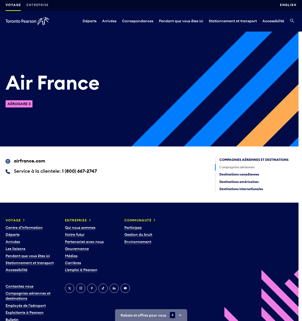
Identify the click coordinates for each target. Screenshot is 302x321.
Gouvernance (77, 248)
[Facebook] (91, 288)
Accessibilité (273, 21)
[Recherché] (292, 21)
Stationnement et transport (233, 21)
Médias (71, 255)
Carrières (73, 262)
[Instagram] (80, 288)
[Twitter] (69, 288)
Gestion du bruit (138, 234)
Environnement (137, 241)
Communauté (137, 220)
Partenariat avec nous (84, 241)
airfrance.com (29, 161)
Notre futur (74, 234)
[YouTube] (125, 288)
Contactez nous (19, 286)
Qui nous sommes (80, 227)
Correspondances (137, 21)
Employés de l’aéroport (26, 305)
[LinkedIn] (114, 288)
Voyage (13, 5)
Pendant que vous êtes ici (181, 21)
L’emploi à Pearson (81, 269)
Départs (89, 21)
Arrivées (109, 21)
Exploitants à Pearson (25, 312)
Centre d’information (24, 227)
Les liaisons (15, 248)
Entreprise (37, 5)
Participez (133, 227)
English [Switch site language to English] (288, 5)
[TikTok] (103, 288)
